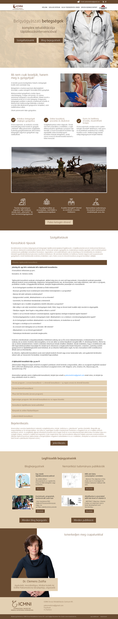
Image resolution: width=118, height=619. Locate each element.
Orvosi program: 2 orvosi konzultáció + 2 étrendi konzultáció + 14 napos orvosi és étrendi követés (50, 383)
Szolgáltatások (54, 7)
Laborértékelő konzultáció (22, 416)
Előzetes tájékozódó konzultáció (24, 262)
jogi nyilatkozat (94, 617)
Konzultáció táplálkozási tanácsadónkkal (28, 405)
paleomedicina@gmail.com (74, 375)
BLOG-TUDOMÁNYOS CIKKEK (71, 7)
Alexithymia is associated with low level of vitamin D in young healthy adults (95, 497)
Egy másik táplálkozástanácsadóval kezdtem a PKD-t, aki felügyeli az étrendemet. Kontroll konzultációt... (45, 475)
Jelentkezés (59, 443)
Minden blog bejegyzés (34, 520)
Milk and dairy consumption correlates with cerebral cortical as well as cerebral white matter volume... (94, 475)
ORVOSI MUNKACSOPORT (89, 7)
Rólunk (44, 7)
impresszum (103, 617)
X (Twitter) (48, 610)
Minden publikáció (83, 520)
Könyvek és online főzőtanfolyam (25, 410)
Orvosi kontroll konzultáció (22, 388)
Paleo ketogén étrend (59, 222)
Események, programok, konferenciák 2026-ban (45, 497)
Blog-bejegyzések (50, 40)
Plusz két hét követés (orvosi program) (27, 394)
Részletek (40, 489)
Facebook (47, 607)
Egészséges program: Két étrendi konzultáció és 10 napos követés (38, 399)
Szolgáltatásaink (25, 40)
